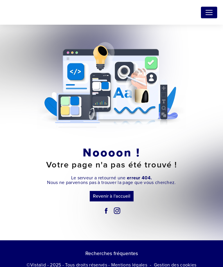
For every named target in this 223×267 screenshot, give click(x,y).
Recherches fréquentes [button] (111, 253)
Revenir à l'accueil (111, 196)
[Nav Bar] (209, 12)
